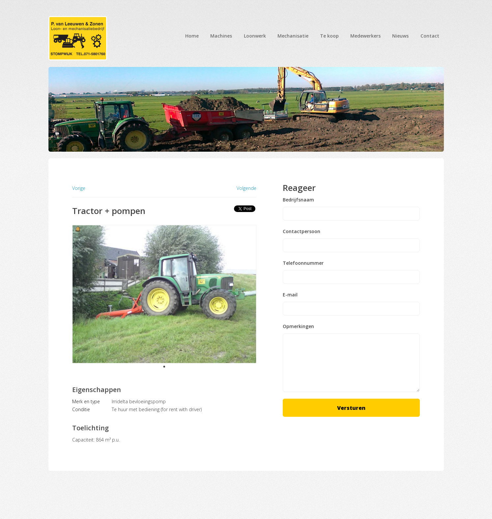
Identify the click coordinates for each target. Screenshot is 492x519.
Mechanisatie (292, 36)
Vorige (78, 188)
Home (192, 36)
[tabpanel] (164, 294)
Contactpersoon (301, 231)
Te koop (329, 36)
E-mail (290, 294)
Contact (429, 36)
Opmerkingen (298, 326)
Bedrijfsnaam (298, 200)
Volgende (246, 188)
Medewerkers (365, 36)
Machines (221, 36)
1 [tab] (164, 366)
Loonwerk (255, 36)
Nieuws (400, 36)
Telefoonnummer (303, 263)
